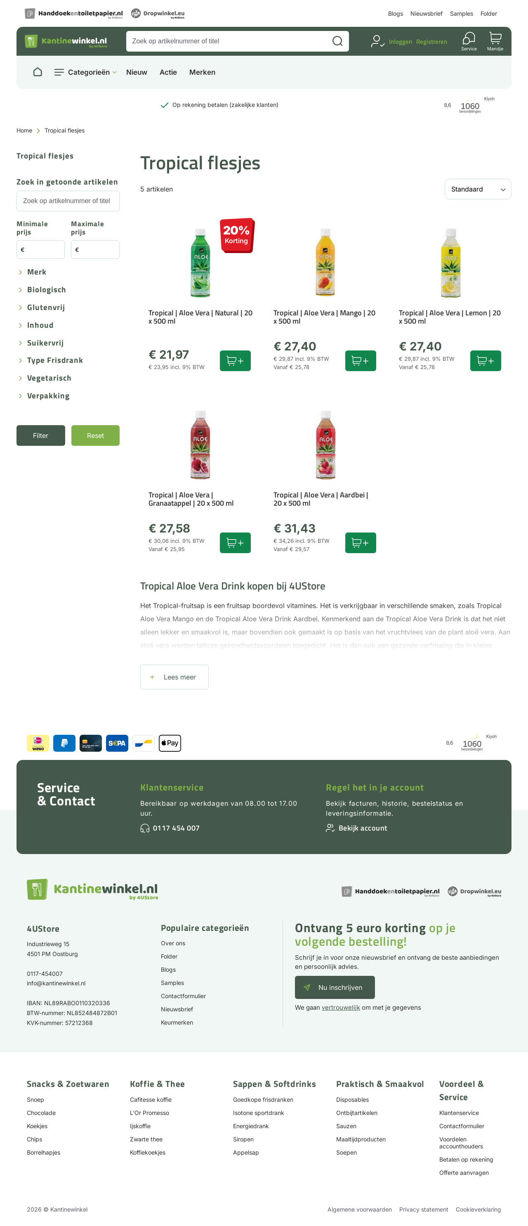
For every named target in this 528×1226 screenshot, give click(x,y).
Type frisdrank (55, 360)
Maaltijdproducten (361, 1139)
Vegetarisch (49, 378)
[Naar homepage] (37, 72)
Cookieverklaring (478, 1209)
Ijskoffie (140, 1125)
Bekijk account (363, 827)
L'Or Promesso (149, 1112)
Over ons (173, 943)
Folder (489, 13)
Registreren (431, 41)
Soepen (346, 1152)
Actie (168, 72)
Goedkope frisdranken (263, 1099)
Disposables (352, 1099)
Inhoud (40, 325)
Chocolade (41, 1112)
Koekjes (37, 1125)
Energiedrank (251, 1125)
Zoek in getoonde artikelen (67, 182)
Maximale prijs (87, 228)
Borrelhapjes (43, 1152)
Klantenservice (172, 787)
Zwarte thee (146, 1139)
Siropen (243, 1139)
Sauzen (346, 1125)
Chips (34, 1139)
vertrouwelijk (341, 1007)
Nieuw (136, 72)
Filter (40, 435)
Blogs (395, 13)
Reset (95, 435)
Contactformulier (183, 995)
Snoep (35, 1099)
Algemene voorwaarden (360, 1209)
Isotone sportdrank (258, 1112)
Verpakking (48, 396)
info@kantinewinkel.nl (56, 983)
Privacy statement (423, 1209)
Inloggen (400, 41)
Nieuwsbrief (426, 13)
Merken (202, 72)
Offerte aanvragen (464, 1172)
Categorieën (89, 72)
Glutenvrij (46, 308)
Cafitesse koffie (151, 1099)
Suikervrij (45, 343)
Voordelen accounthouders (461, 1143)
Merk (37, 272)
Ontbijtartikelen (356, 1112)
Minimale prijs (32, 228)
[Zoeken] (337, 41)
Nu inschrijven (340, 987)
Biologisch (46, 290)
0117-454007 (45, 973)
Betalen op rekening (466, 1159)
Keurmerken (177, 1022)
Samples (461, 13)
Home (24, 130)
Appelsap (246, 1152)
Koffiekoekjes (147, 1152)
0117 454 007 (176, 827)
